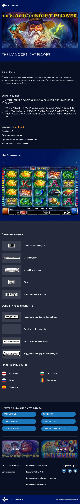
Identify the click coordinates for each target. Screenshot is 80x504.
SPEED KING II (10, 414)
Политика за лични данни (36, 466)
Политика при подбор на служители (41, 478)
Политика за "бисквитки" (36, 485)
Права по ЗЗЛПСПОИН (35, 472)
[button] (76, 163)
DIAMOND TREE (50, 421)
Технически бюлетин (10, 466)
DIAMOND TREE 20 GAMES (55, 428)
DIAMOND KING (10, 421)
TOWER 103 (48, 414)
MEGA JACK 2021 (11, 428)
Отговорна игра (8, 472)
